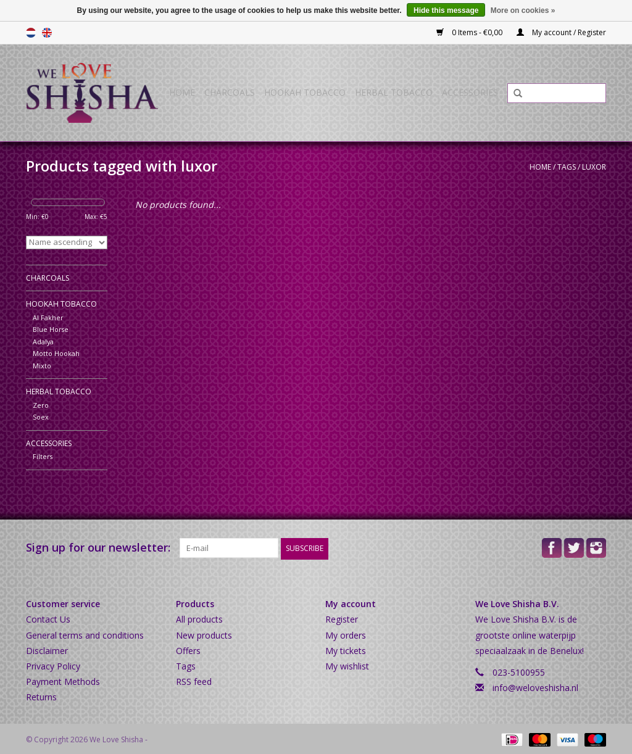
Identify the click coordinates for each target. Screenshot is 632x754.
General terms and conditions (85, 633)
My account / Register (561, 32)
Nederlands (31, 33)
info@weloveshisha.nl (535, 686)
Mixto (42, 365)
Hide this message (446, 10)
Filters (42, 456)
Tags (566, 167)
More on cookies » (523, 10)
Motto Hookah (56, 353)
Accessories (470, 92)
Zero (41, 405)
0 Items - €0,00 (470, 32)
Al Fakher (48, 317)
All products (199, 618)
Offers (188, 649)
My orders (345, 633)
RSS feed (194, 680)
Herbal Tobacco (394, 92)
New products (204, 633)
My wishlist (347, 665)
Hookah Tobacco (305, 92)
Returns (41, 696)
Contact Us (48, 618)
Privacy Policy (53, 665)
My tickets (345, 649)
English (47, 33)
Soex (41, 416)
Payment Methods (63, 680)
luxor (594, 167)
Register (341, 618)
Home (182, 92)
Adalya (43, 341)
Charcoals (229, 92)
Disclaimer (47, 649)
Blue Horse (51, 329)
